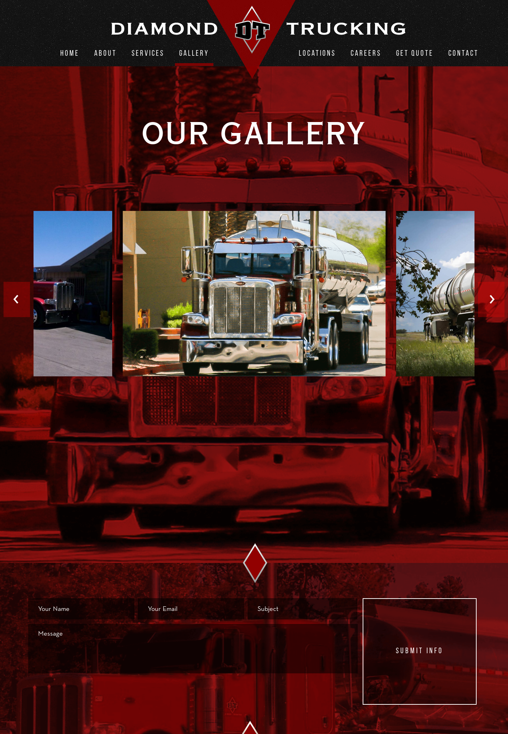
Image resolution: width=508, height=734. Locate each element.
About (105, 54)
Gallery (194, 54)
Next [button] (491, 299)
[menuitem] (70, 55)
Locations (317, 54)
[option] (254, 294)
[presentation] (81, 691)
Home (69, 54)
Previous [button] (17, 299)
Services (148, 54)
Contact (463, 54)
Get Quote (415, 54)
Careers (366, 54)
